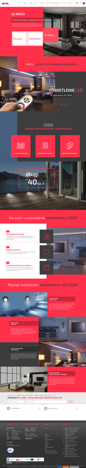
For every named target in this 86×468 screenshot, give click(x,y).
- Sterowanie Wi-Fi (70, 432)
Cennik (47, 3)
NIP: (26, 428)
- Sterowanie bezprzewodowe (69, 435)
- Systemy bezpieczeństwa (71, 436)
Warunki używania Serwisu (50, 450)
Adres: (8, 430)
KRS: (26, 433)
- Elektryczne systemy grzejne (71, 442)
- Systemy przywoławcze (71, 449)
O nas (35, 3)
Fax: (7, 435)
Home (19, 3)
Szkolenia (70, 3)
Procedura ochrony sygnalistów (51, 452)
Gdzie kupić (41, 3)
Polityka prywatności (49, 447)
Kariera (64, 3)
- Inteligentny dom (70, 438)
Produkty (25, 3)
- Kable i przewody (69, 440)
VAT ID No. (27, 430)
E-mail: (8, 437)
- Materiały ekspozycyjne (71, 454)
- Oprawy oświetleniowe (71, 429)
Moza (54, 395)
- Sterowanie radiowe (70, 453)
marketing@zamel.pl (15, 437)
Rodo (46, 449)
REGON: (26, 429)
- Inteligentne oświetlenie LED (26, 395)
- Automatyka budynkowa (71, 431)
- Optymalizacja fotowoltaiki (70, 446)
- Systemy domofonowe (71, 444)
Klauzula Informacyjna (74, 467)
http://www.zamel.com (15, 438)
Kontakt (76, 3)
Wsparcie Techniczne (56, 3)
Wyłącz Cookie (66, 467)
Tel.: (7, 433)
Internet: (8, 438)
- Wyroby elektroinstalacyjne (72, 456)
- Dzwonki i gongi (69, 451)
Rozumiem (60, 467)
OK (70, 401)
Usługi (30, 3)
